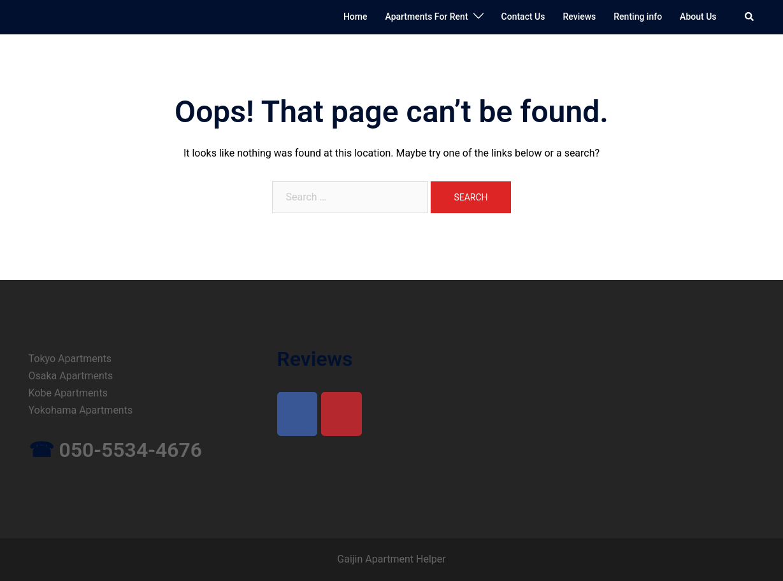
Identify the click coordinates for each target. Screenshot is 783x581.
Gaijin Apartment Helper (391, 559)
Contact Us (523, 16)
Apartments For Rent (426, 16)
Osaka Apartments (71, 376)
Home (355, 16)
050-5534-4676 (130, 450)
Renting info (638, 16)
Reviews (579, 16)
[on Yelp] (341, 414)
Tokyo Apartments (70, 359)
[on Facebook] (297, 414)
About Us (698, 16)
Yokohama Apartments (81, 410)
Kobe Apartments (68, 393)
